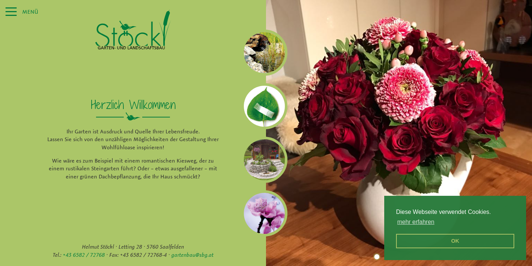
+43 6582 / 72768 (84, 254)
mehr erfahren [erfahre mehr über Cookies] (415, 222)
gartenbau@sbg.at (192, 254)
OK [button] (455, 241)
